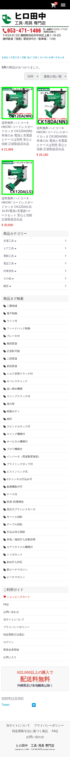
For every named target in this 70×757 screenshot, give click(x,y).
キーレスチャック (15, 381)
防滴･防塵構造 (13, 501)
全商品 (4, 57)
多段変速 (10, 366)
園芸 (7, 286)
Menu (63, 3)
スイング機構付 (14, 434)
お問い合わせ (11, 611)
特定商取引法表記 (13, 634)
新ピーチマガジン (15, 569)
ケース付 (10, 494)
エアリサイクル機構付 (18, 547)
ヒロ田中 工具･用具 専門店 (35, 745)
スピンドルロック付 (16, 426)
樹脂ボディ (11, 411)
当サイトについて (13, 619)
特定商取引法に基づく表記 (30, 731)
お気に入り (9, 657)
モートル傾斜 (12, 516)
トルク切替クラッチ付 (18, 373)
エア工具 (9, 248)
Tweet (5, 704)
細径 (7, 419)
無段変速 (10, 343)
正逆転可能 (11, 351)
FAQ (6, 604)
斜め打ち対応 (12, 562)
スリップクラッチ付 (16, 396)
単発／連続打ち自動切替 (19, 539)
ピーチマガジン (14, 577)
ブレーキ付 (11, 336)
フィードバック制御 (16, 328)
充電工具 (14, 57)
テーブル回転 (12, 524)
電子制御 (10, 313)
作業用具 (9, 270)
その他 (8, 278)
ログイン (8, 642)
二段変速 (10, 358)
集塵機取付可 (12, 486)
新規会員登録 (11, 649)
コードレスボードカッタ (52, 57)
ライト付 (10, 321)
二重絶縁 (10, 305)
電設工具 (9, 263)
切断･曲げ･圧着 (29, 57)
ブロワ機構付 (12, 449)
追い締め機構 (12, 388)
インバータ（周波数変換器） (22, 456)
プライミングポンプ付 (18, 464)
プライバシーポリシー (16, 627)
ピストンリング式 (15, 471)
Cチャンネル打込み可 (17, 479)
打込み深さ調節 (14, 532)
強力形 (9, 403)
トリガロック (12, 554)
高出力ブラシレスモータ (19, 509)
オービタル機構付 (15, 441)
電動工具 (9, 255)
